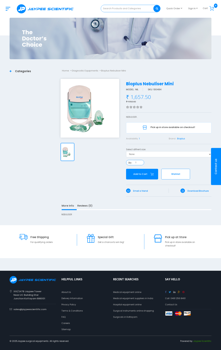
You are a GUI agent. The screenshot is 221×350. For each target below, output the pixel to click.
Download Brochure (194, 190)
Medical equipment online (127, 292)
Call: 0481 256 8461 (175, 298)
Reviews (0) (84, 205)
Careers (65, 323)
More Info (68, 205)
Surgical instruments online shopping (133, 310)
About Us (66, 292)
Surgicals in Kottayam (125, 316)
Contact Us (171, 304)
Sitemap (66, 329)
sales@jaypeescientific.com (29, 309)
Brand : (173, 138)
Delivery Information (72, 298)
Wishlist (175, 174)
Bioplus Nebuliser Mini (113, 70)
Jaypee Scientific (202, 341)
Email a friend (137, 190)
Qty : (130, 162)
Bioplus (181, 138)
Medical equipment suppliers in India (133, 298)
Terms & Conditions (72, 310)
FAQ (63, 316)
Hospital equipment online (127, 304)
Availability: (132, 138)
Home (65, 70)
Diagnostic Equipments (85, 70)
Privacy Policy (68, 304)
